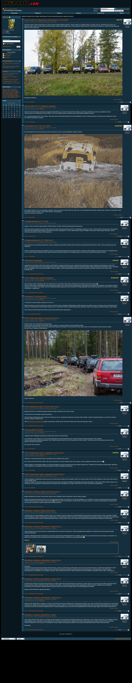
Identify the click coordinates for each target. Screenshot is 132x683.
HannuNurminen (6, 90)
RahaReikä (10, 95)
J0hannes (41, 21)
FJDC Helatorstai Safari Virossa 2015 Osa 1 (41, 407)
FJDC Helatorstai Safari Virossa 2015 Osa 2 (41, 318)
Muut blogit (38, 314)
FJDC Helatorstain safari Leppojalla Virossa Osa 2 (44, 474)
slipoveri (13, 96)
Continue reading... (117, 99)
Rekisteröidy (14, 13)
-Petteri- (4, 89)
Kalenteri (78, 13)
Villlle (12, 97)
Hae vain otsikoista (8, 43)
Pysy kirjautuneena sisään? (122, 9)
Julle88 (16, 91)
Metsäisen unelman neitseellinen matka (40, 615)
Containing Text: (6, 39)
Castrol (12, 67)
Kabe (4, 92)
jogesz (9, 91)
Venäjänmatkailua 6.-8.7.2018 (36, 221)
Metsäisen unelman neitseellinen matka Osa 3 (42, 579)
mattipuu (11, 92)
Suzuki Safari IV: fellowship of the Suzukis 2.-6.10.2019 (46, 20)
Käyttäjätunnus (96, 8)
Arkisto (125, 638)
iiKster (16, 90)
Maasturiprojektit (33, 273)
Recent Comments (7, 61)
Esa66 (15, 89)
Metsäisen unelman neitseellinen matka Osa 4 (42, 560)
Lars (4, 64)
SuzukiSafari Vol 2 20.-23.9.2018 (37, 126)
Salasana (95, 10)
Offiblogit (15, 9)
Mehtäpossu (17, 92)
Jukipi (13, 91)
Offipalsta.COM (8, 9)
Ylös (129, 638)
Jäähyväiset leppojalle (33, 261)
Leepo (7, 92)
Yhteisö (59, 13)
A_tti (12, 89)
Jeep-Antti (5, 91)
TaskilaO (18, 96)
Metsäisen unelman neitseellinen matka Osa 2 (42, 598)
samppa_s (16, 95)
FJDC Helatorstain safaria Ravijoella (38, 278)
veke (9, 97)
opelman (12, 93)
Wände (15, 97)
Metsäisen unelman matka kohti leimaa (39, 511)
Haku (122, 13)
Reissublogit (32, 102)
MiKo (4, 93)
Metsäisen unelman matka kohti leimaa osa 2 (42, 492)
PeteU (16, 93)
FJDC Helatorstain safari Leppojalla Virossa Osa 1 (44, 453)
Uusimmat (5, 71)
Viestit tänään (100, 13)
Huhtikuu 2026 (11, 103)
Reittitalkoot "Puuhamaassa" (35, 297)
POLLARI (5, 95)
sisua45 (4, 96)
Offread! (7, 93)
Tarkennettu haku (7, 46)
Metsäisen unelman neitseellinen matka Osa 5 (42, 527)
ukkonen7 (5, 97)
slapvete (9, 96)
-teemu (8, 89)
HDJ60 (12, 90)
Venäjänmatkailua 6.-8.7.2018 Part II (38, 240)
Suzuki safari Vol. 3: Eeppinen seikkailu (40, 106)
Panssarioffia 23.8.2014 (33, 430)
